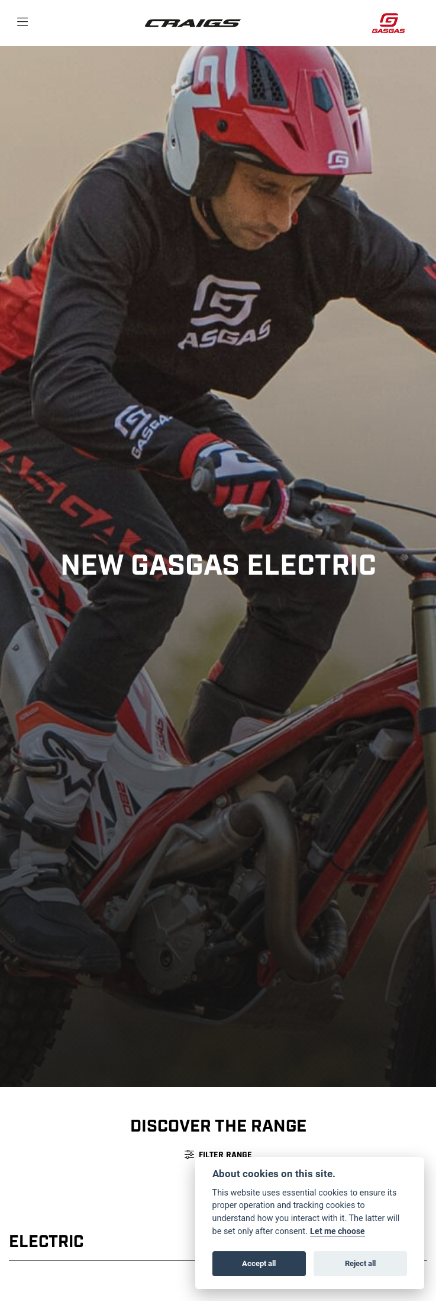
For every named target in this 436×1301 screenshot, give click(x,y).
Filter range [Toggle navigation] (218, 1154)
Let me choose (337, 1231)
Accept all (259, 1263)
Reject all (360, 1263)
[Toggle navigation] (22, 23)
